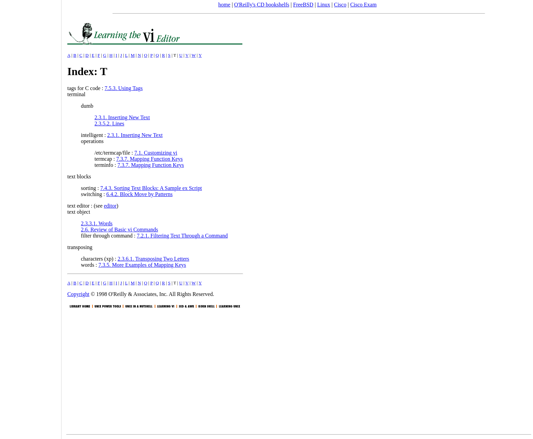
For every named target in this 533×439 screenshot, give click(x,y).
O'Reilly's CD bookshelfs (261, 4)
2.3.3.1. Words (97, 223)
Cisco (340, 4)
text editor (78, 206)
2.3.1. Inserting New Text (122, 117)
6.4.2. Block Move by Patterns (139, 194)
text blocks (79, 176)
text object (78, 212)
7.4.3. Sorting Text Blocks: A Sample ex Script (151, 188)
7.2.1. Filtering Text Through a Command (182, 236)
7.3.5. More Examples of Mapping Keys (142, 265)
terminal (76, 94)
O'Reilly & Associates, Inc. (138, 294)
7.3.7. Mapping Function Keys (149, 159)
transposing (79, 247)
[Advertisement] (30, 217)
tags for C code (83, 88)
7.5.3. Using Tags (124, 88)
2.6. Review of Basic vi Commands (119, 229)
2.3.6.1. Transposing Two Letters (153, 259)
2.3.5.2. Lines (109, 123)
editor (110, 206)
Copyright (78, 294)
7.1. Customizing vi (155, 153)
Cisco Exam (363, 4)
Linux (323, 4)
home (224, 4)
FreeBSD (303, 4)
